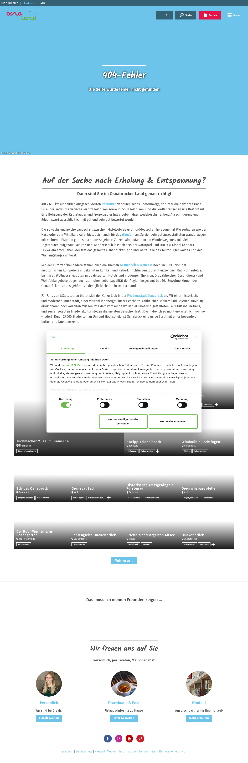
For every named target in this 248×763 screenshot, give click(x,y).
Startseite (30, 3)
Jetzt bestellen (124, 718)
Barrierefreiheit (169, 751)
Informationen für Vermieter (138, 751)
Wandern (128, 234)
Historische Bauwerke (154, 497)
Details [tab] (104, 348)
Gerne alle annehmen (173, 421)
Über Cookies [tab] (182, 348)
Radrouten (109, 204)
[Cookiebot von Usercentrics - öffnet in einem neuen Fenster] (173, 337)
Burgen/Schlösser (25, 497)
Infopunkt (132, 451)
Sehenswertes (147, 451)
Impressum (66, 751)
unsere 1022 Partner (74, 365)
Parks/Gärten (24, 544)
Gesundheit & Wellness (136, 265)
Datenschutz (84, 751)
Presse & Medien (106, 751)
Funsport (147, 544)
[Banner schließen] (196, 337)
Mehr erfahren (199, 718)
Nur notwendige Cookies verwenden (123, 421)
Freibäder (208, 404)
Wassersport (78, 497)
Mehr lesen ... (124, 560)
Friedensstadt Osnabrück (145, 296)
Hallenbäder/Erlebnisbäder (98, 497)
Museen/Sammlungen (27, 451)
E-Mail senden (49, 718)
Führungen (204, 544)
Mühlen (187, 451)
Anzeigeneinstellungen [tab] (143, 348)
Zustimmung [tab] (66, 348)
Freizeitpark (133, 544)
